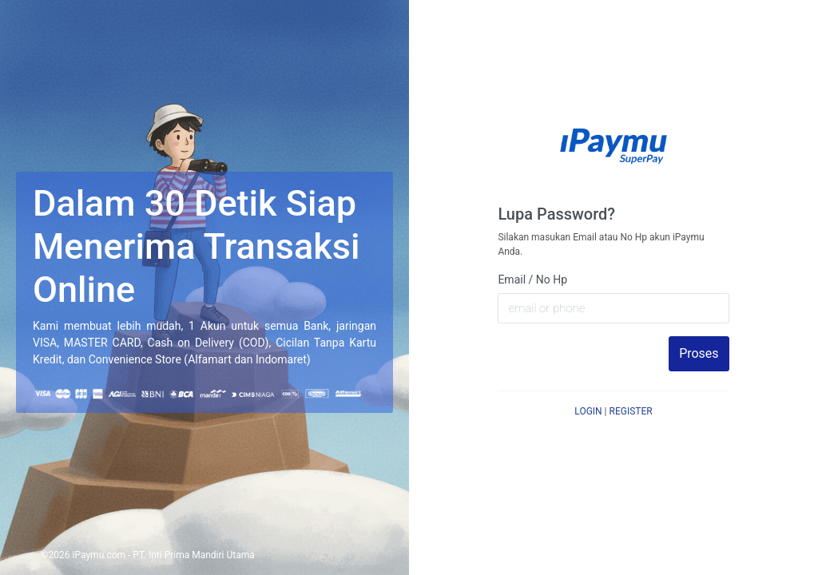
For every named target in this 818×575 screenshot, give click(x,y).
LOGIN (588, 411)
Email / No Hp (532, 279)
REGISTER (631, 411)
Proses (698, 353)
